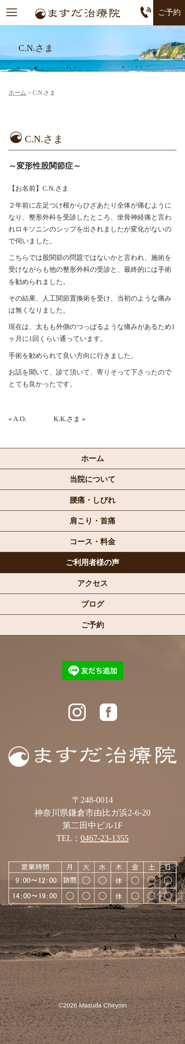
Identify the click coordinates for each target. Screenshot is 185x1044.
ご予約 (169, 12)
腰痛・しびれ (92, 500)
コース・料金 (92, 541)
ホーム (17, 93)
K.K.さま (66, 418)
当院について (92, 479)
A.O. (19, 418)
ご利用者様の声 (92, 562)
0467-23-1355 (105, 838)
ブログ (92, 604)
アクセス (92, 583)
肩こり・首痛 (92, 521)
